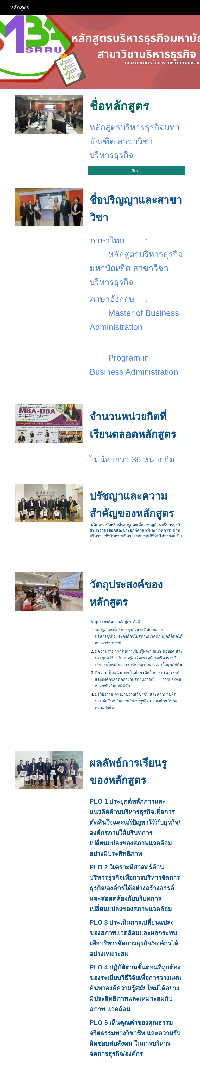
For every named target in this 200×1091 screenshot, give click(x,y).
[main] (136, 106)
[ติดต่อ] (136, 170)
